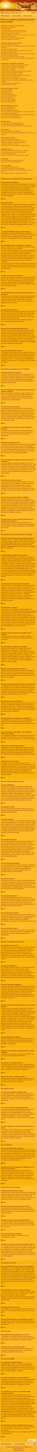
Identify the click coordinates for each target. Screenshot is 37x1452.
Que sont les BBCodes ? (7, 89)
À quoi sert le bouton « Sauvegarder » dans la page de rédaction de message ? (17, 80)
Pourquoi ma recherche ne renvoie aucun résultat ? (13, 140)
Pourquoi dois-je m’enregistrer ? (8, 27)
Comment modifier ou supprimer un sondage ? (12, 72)
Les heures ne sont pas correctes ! (9, 49)
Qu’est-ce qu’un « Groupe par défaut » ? (10, 116)
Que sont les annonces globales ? (9, 95)
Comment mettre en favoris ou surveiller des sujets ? (13, 152)
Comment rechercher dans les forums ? (10, 139)
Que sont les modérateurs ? (7, 108)
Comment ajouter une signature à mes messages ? (13, 68)
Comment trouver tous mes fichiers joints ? (11, 161)
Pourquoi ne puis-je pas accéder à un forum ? (12, 74)
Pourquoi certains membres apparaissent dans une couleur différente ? (18, 114)
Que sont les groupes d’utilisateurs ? (10, 110)
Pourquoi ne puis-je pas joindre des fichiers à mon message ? (16, 75)
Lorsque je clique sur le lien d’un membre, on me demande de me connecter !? (18, 59)
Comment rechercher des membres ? (10, 144)
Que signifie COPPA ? (6, 28)
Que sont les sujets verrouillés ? (8, 100)
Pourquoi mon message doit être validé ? (11, 83)
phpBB (24, 452)
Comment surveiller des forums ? (9, 153)
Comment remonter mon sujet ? (8, 84)
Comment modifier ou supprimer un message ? (12, 66)
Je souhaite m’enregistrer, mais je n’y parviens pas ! (13, 30)
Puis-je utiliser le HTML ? (7, 91)
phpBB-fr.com (21, 1448)
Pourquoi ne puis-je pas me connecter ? (10, 33)
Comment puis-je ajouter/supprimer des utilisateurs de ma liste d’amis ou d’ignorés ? (18, 133)
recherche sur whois (6, 1400)
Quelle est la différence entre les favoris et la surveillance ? (15, 150)
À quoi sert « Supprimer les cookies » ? (10, 39)
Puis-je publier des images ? (8, 94)
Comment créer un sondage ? (8, 69)
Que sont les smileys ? (6, 92)
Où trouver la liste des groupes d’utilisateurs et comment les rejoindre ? (18, 111)
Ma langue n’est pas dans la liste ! (9, 52)
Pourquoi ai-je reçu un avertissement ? (10, 77)
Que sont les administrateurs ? (8, 107)
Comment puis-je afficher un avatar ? (10, 55)
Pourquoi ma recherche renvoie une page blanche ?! (13, 142)
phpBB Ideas (12, 1382)
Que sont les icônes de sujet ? (8, 101)
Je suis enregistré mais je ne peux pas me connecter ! (14, 31)
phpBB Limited (11, 1365)
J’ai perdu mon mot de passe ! (8, 36)
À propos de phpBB (10, 1370)
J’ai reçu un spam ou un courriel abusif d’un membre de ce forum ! (17, 125)
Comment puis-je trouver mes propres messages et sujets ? (15, 145)
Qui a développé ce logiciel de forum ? (10, 167)
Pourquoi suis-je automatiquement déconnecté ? (12, 37)
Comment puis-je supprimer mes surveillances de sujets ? (15, 155)
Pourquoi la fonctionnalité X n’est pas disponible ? (13, 168)
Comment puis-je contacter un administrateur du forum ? (14, 173)
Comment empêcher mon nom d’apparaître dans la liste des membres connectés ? (18, 46)
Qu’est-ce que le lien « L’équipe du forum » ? (11, 117)
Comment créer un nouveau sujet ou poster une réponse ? (15, 64)
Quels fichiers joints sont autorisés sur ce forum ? (13, 160)
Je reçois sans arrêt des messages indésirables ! (12, 124)
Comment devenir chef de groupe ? (9, 113)
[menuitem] (3, 13)
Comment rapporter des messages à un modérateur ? (14, 78)
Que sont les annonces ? (7, 97)
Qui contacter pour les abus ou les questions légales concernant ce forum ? (17, 171)
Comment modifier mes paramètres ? (10, 44)
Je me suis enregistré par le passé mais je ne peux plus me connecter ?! (18, 34)
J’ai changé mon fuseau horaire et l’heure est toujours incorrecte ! (16, 50)
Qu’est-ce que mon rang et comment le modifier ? (13, 56)
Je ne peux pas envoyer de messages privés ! (12, 123)
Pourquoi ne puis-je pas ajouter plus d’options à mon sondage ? (16, 71)
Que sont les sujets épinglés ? (8, 99)
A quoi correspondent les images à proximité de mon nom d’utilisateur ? (18, 53)
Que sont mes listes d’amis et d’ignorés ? (11, 131)
